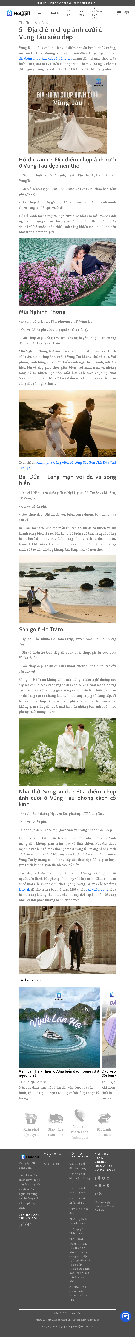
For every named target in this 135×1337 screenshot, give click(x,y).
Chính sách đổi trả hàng (78, 1166)
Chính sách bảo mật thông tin (79, 1178)
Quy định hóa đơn (79, 1211)
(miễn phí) (80, 1137)
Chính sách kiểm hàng (77, 1201)
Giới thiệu (51, 1164)
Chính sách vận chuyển (77, 1190)
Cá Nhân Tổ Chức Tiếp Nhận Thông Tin (78, 1294)
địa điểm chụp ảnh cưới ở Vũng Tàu (45, 58)
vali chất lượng (97, 889)
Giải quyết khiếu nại (77, 1231)
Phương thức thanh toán (78, 1221)
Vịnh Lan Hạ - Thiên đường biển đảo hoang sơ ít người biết (59, 1073)
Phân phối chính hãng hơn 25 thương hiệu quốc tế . (67, 2)
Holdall (24, 889)
